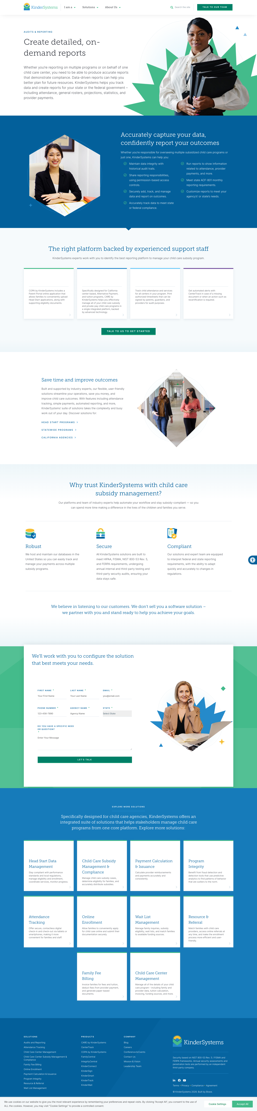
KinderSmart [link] (87, 1075)
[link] (252, 560)
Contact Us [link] (129, 1056)
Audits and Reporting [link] (34, 1042)
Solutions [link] (90, 7)
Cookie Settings (217, 1104)
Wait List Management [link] (147, 920)
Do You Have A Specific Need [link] (85, 721)
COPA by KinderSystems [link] (93, 1052)
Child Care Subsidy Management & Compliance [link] (99, 867)
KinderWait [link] (86, 1085)
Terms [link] (176, 1085)
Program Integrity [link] (196, 864)
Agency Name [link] (78, 702)
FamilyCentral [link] (88, 1056)
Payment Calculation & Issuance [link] (154, 864)
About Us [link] (113, 7)
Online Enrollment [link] (92, 920)
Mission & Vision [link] (132, 1061)
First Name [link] (45, 684)
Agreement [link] (211, 1085)
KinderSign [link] (86, 1071)
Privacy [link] (185, 1085)
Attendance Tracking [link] (39, 920)
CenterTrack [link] (87, 1047)
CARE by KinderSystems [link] (93, 1042)
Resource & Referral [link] (199, 920)
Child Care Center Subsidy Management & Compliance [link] (45, 1058)
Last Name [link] (77, 684)
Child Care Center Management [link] (151, 976)
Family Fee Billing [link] (91, 976)
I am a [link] (70, 7)
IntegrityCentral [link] (89, 1061)
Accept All (242, 1104)
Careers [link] (128, 1047)
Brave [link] (209, 1092)
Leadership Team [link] (132, 1066)
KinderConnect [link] (89, 1066)
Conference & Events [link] (134, 1052)
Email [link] (106, 684)
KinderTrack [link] (87, 1080)
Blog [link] (126, 1042)
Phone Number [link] (47, 702)
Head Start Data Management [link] (42, 864)
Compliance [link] (197, 1085)
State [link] (106, 702)
